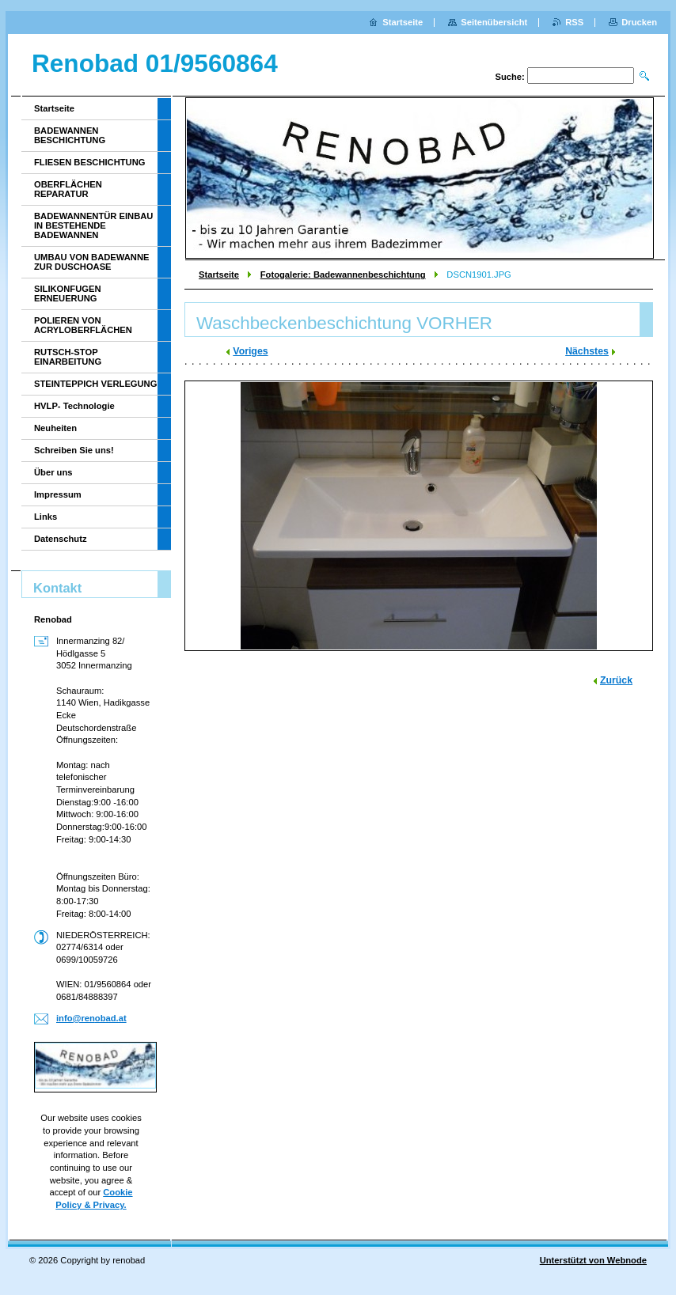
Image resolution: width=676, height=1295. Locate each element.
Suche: (509, 76)
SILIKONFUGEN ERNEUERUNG (67, 293)
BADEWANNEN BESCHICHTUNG (69, 135)
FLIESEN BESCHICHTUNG (89, 162)
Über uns (53, 472)
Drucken (639, 22)
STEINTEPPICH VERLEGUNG (95, 383)
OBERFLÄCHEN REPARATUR (68, 189)
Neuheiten (55, 428)
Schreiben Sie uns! (74, 450)
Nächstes (587, 351)
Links (45, 516)
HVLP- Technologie (74, 406)
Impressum (58, 494)
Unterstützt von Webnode (593, 1260)
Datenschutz (60, 538)
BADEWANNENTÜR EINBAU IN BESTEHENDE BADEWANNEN (93, 225)
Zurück (616, 680)
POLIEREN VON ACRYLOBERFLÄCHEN (83, 325)
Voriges (250, 351)
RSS (574, 22)
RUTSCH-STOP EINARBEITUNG (67, 356)
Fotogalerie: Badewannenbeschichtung (343, 274)
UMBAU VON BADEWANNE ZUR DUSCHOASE (91, 261)
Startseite (219, 274)
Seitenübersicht (494, 22)
